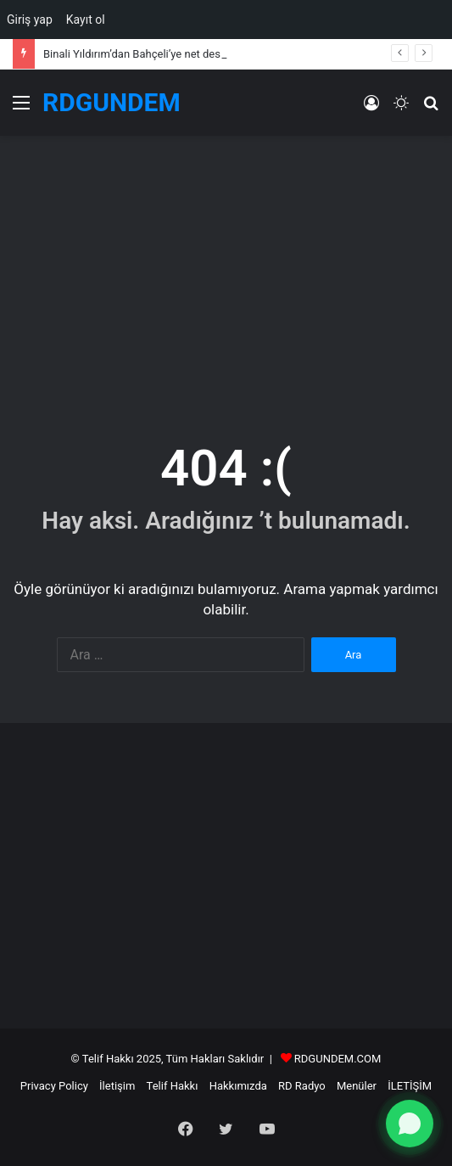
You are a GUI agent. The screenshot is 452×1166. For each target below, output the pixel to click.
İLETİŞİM (410, 1085)
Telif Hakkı (172, 1085)
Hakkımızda (238, 1085)
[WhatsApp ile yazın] (409, 1123)
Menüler (357, 1085)
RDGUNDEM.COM (338, 1058)
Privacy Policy (54, 1085)
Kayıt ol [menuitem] (85, 19)
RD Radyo (302, 1085)
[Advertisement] (226, 271)
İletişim (117, 1085)
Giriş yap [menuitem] (30, 19)
